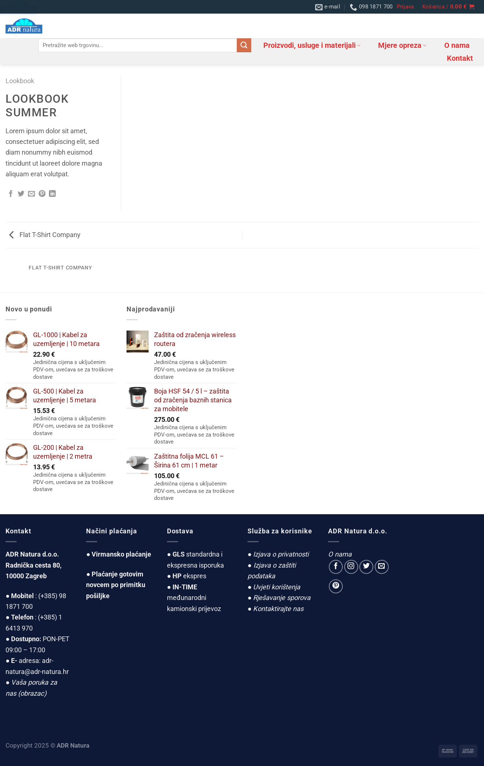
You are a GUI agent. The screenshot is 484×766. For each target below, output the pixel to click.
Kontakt (460, 58)
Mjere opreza (402, 45)
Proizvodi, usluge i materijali (311, 45)
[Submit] (244, 45)
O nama (457, 45)
